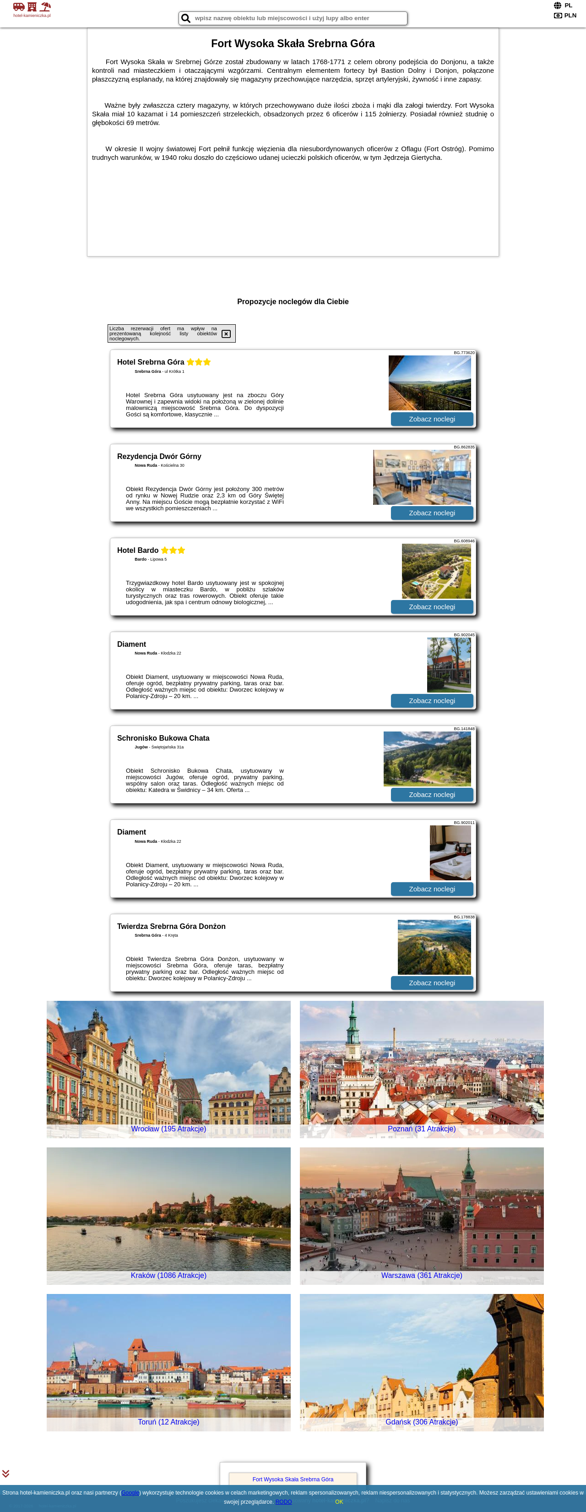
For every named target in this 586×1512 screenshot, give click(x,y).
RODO (284, 1502)
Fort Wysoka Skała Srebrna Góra (293, 1479)
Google (130, 1493)
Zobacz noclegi (432, 419)
